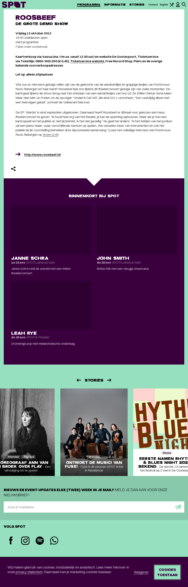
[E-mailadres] (94, 507)
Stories (137, 5)
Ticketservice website (87, 61)
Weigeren (141, 572)
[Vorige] (78, 380)
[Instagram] (25, 541)
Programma (88, 5)
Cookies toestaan (167, 572)
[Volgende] (109, 380)
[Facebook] (11, 541)
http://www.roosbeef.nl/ (42, 154)
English (164, 4)
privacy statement (29, 572)
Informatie (115, 5)
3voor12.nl (50, 134)
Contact (153, 4)
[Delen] (13, 169)
